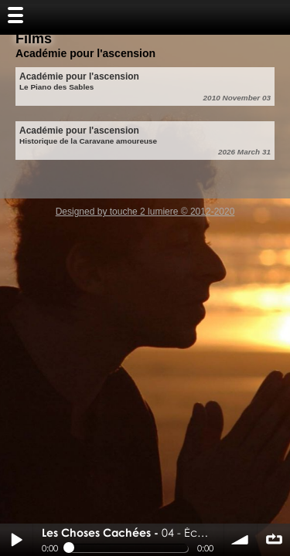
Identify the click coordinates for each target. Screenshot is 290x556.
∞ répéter (274, 540)
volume (240, 540)
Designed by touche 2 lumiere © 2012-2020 (145, 211)
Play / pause (16, 540)
